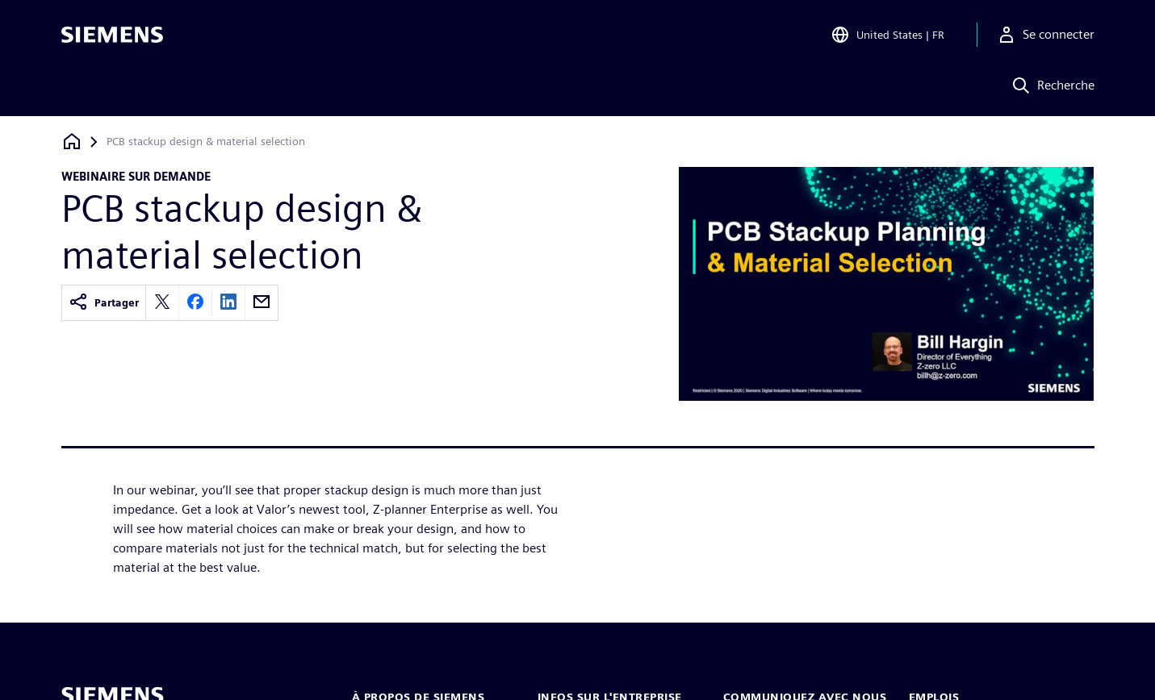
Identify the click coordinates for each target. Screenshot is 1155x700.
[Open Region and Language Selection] (887, 35)
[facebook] (195, 302)
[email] (261, 302)
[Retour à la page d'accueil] (72, 141)
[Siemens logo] (112, 35)
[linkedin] (228, 302)
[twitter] (162, 302)
